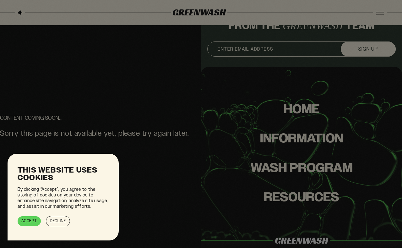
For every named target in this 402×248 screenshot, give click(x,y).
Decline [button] (58, 221)
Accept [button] (29, 221)
